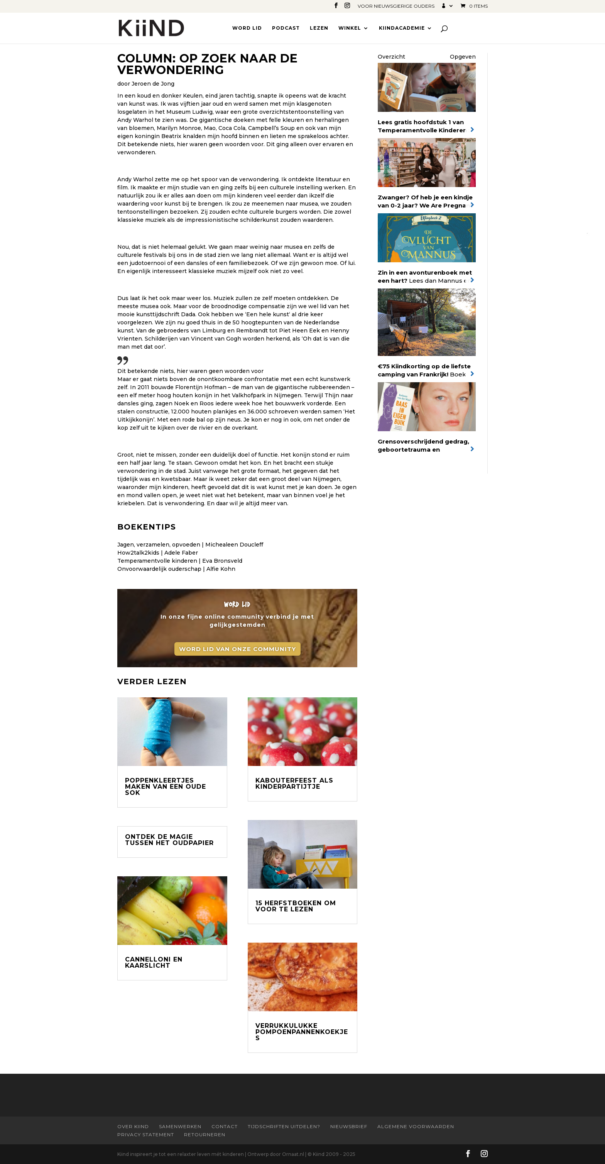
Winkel (349, 28)
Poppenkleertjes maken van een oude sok (165, 786)
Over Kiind (133, 1126)
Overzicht (391, 56)
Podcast (286, 28)
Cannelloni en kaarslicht (154, 962)
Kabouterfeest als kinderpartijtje (294, 783)
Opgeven (463, 56)
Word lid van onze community (237, 651)
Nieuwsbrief (348, 1126)
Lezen (319, 28)
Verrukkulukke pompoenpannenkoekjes (301, 1032)
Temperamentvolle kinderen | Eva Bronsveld (179, 560)
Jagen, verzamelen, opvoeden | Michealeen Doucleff (190, 544)
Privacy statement (145, 1134)
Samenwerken (180, 1126)
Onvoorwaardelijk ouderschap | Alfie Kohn (176, 568)
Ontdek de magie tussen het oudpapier (169, 840)
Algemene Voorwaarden (415, 1126)
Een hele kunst (267, 314)
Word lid (247, 28)
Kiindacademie (402, 28)
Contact (224, 1126)
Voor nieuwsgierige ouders (396, 6)
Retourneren (204, 1134)
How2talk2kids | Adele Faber (157, 552)
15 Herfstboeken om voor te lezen (295, 906)
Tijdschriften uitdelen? (284, 1126)
